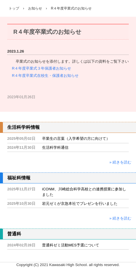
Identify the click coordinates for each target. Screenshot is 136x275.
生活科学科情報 (23, 127)
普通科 (14, 233)
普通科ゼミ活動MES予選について (70, 245)
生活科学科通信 (55, 147)
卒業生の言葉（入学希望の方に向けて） (76, 138)
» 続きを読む (120, 162)
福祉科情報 (18, 177)
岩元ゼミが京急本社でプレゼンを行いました (79, 203)
